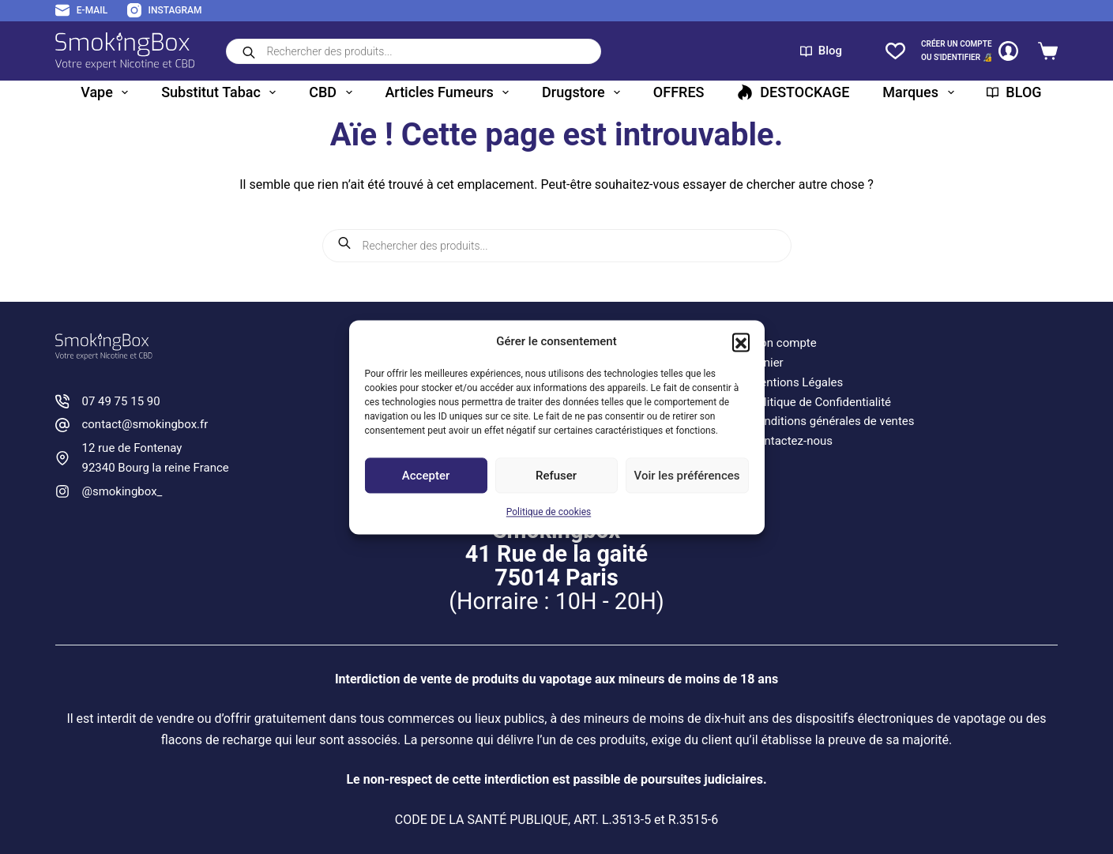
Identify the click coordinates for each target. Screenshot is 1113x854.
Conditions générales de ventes (832, 421)
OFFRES (679, 92)
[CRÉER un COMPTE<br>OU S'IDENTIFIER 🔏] (969, 51)
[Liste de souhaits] (895, 51)
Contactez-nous (791, 441)
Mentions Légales (796, 382)
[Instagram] (164, 11)
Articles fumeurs (450, 92)
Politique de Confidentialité (820, 402)
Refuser (556, 475)
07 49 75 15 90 (120, 401)
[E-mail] (81, 11)
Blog (821, 50)
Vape (107, 92)
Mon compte (783, 343)
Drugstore (584, 92)
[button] (741, 341)
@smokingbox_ (121, 491)
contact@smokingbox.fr (144, 424)
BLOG (1014, 92)
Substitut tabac (221, 92)
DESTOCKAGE (793, 92)
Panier (767, 363)
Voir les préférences (687, 475)
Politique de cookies (548, 512)
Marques (921, 92)
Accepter (425, 475)
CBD (333, 92)
